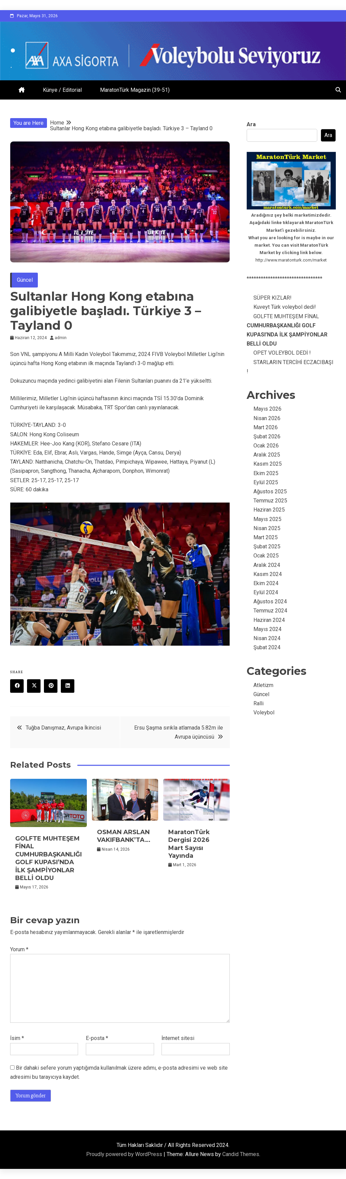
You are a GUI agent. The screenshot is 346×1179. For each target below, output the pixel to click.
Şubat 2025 (266, 546)
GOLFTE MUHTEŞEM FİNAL (48, 858)
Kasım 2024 (267, 574)
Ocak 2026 (266, 445)
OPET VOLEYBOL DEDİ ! (282, 353)
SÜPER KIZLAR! (272, 298)
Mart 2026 (265, 427)
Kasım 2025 (267, 464)
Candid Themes (240, 1154)
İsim (17, 1038)
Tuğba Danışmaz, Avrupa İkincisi (63, 727)
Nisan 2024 (266, 638)
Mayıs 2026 (267, 409)
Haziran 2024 (269, 620)
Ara (251, 124)
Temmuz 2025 (270, 500)
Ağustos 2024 (270, 601)
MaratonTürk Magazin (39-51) (135, 90)
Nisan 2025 (266, 528)
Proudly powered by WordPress (125, 1154)
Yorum (19, 949)
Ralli (258, 703)
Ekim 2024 (265, 583)
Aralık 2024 (266, 565)
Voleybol (263, 712)
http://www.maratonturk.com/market (291, 260)
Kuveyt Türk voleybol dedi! (284, 307)
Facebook (19, 686)
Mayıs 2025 (267, 519)
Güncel (25, 280)
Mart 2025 (265, 537)
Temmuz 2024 (270, 610)
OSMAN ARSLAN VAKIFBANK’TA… (123, 836)
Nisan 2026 (266, 418)
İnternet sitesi (178, 1038)
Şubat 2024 (266, 647)
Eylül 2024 (265, 592)
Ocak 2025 (266, 555)
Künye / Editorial (62, 90)
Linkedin (70, 686)
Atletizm (263, 685)
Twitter (36, 686)
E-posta (97, 1038)
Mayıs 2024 (267, 629)
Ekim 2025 (265, 473)
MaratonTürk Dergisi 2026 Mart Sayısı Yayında (189, 843)
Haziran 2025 (269, 509)
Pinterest (53, 686)
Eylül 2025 (265, 482)
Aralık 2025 (266, 454)
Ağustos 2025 (270, 491)
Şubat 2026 (266, 436)
